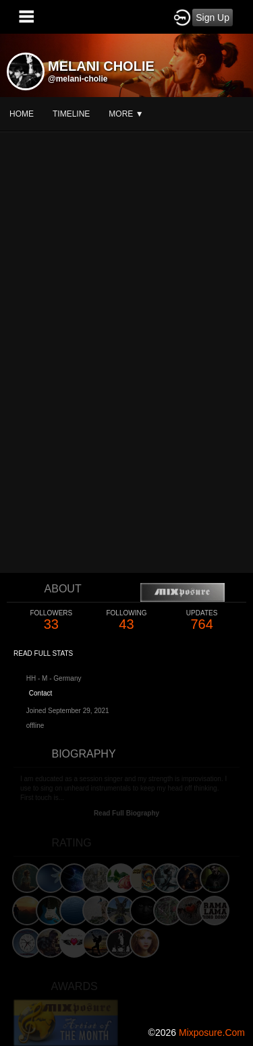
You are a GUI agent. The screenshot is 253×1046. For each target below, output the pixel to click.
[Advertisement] (126, 890)
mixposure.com (212, 1032)
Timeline (71, 114)
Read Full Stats (43, 653)
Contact (40, 693)
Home (21, 114)
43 (127, 620)
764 (202, 620)
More (126, 114)
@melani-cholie (77, 79)
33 (51, 620)
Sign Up (212, 17)
